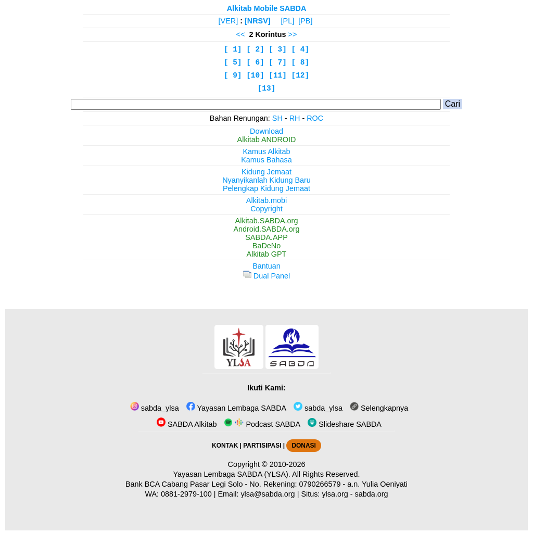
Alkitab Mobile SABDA (267, 8)
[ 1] (233, 49)
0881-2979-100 (186, 494)
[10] (255, 75)
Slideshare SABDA (345, 424)
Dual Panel (266, 276)
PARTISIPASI (262, 445)
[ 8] (300, 62)
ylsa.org (335, 494)
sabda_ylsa (154, 408)
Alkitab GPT (267, 254)
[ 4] (300, 49)
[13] (267, 88)
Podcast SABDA (262, 424)
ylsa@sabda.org (267, 494)
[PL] (288, 21)
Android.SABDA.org (266, 229)
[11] (278, 75)
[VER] (228, 21)
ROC (315, 118)
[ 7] (278, 62)
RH (294, 118)
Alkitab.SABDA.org (266, 221)
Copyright (266, 209)
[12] (300, 75)
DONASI (303, 445)
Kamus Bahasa (266, 160)
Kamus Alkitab (266, 151)
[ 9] (233, 75)
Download (266, 131)
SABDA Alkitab (187, 424)
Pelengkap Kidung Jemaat (266, 188)
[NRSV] (258, 21)
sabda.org (371, 494)
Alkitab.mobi (266, 200)
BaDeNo (266, 246)
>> (292, 34)
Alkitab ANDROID (266, 139)
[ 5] (233, 62)
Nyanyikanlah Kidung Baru (266, 180)
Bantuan (266, 266)
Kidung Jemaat (266, 172)
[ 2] (255, 49)
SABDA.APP (266, 237)
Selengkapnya (379, 408)
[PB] (305, 21)
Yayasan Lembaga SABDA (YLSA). (231, 474)
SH (277, 118)
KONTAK (225, 445)
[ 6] (255, 62)
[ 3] (278, 49)
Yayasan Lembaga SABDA (236, 408)
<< (240, 34)
